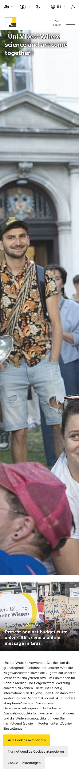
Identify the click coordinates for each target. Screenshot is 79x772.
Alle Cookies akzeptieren (27, 740)
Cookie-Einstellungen (24, 763)
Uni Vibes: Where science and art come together (36, 44)
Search (57, 23)
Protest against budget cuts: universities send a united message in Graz (36, 638)
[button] (7, 6)
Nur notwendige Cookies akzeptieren (36, 751)
